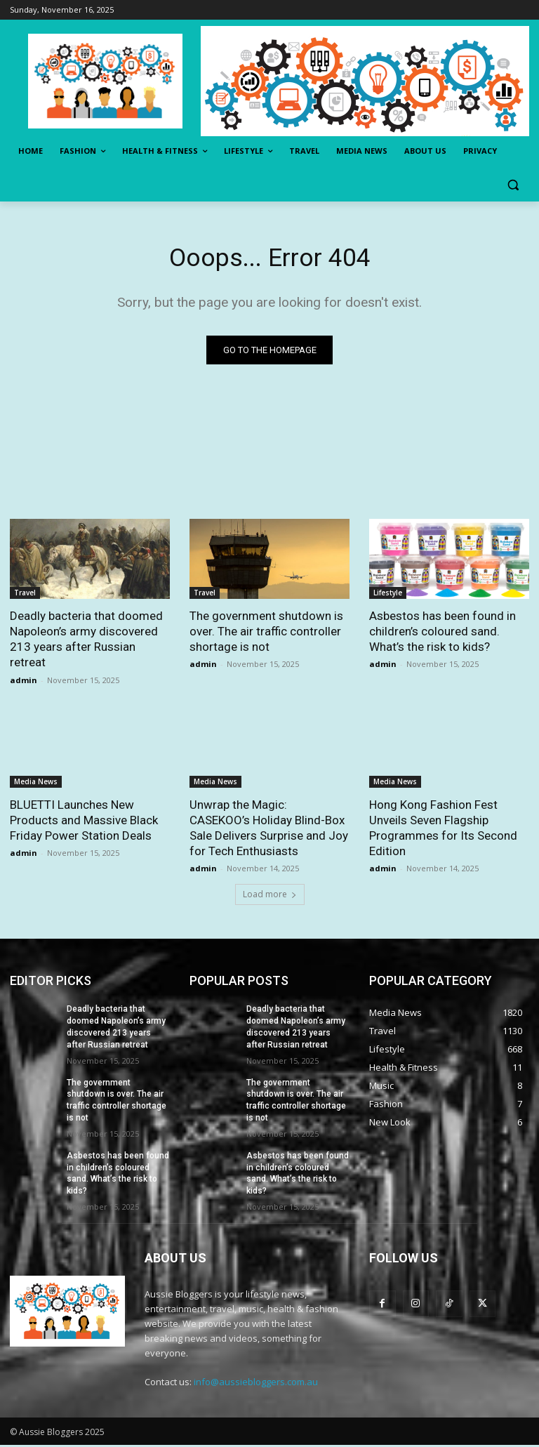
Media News (36, 783)
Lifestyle (387, 595)
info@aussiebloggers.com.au (256, 1383)
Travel (25, 595)
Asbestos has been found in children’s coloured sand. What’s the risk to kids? (442, 633)
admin (23, 682)
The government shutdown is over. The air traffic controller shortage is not (266, 633)
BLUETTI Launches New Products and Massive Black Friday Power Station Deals (84, 822)
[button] (512, 185)
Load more (270, 897)
